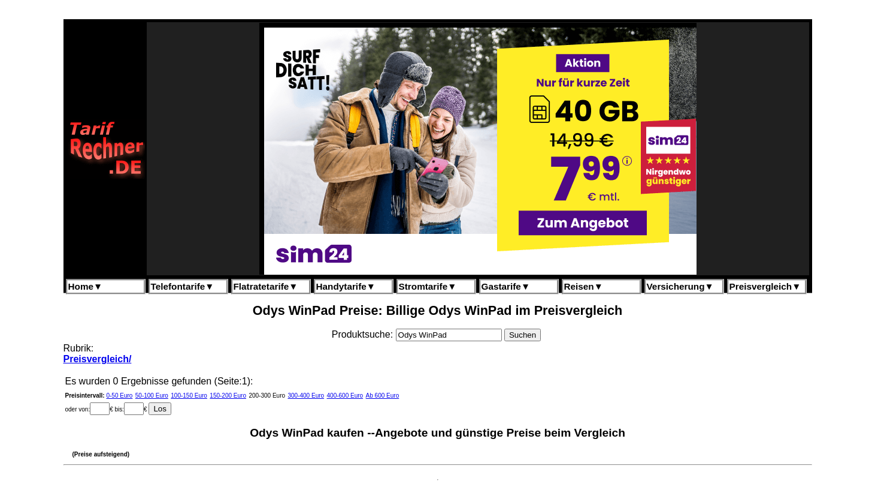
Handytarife (346, 286)
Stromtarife (428, 286)
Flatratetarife (266, 286)
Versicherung (680, 286)
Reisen (583, 286)
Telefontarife (182, 286)
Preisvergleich (765, 286)
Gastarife (506, 286)
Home (85, 286)
